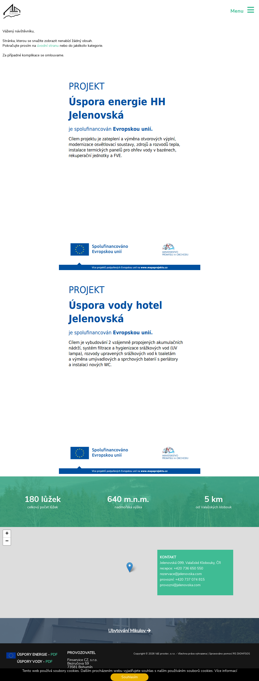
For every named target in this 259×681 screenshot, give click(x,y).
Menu (242, 11)
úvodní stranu (48, 45)
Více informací (225, 670)
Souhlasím (129, 677)
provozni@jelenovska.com (180, 585)
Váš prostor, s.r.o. (165, 653)
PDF (54, 654)
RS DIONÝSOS (241, 653)
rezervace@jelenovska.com (181, 574)
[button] (129, 567)
